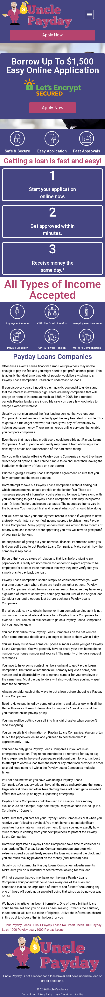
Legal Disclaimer (63, 994)
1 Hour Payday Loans (16, 925)
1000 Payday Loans (50, 930)
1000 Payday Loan (22, 930)
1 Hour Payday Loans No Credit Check (58, 925)
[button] (89, 14)
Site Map (78, 994)
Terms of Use (29, 994)
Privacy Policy (45, 994)
